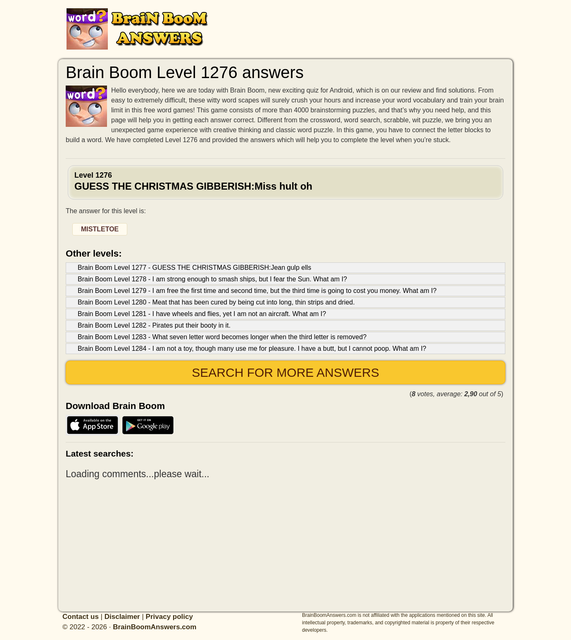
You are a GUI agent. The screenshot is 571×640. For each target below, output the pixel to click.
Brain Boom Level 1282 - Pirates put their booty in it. (154, 325)
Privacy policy (169, 617)
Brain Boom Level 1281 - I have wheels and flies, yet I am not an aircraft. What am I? (202, 313)
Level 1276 (285, 181)
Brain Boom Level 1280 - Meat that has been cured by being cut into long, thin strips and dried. (216, 302)
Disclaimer (122, 617)
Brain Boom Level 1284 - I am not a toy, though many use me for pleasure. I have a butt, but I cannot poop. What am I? (252, 348)
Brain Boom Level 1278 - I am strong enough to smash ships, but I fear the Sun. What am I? (212, 279)
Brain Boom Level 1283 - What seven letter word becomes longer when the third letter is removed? (222, 336)
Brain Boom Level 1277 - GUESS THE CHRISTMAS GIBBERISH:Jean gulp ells (194, 267)
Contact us (80, 617)
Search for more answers (285, 372)
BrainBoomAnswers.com (154, 627)
